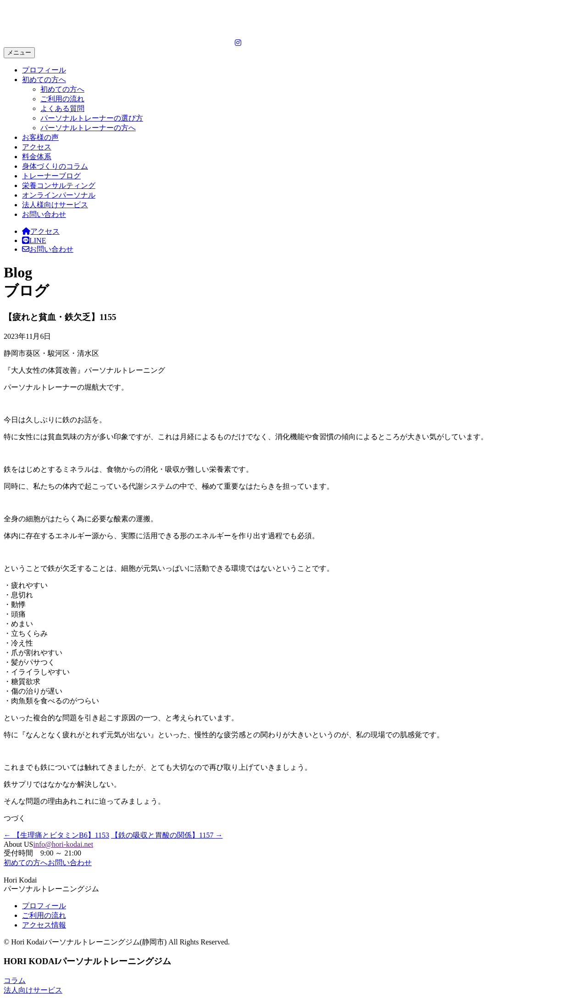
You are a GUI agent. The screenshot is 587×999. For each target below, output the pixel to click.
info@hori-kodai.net (63, 844)
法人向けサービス (33, 990)
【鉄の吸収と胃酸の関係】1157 (166, 835)
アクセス (36, 147)
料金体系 (36, 156)
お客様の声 (40, 137)
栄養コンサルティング (58, 185)
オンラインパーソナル (58, 195)
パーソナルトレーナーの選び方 (91, 118)
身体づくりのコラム (55, 166)
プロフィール (44, 70)
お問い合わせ (44, 214)
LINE (34, 240)
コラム (15, 980)
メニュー (19, 52)
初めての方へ (44, 79)
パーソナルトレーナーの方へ (88, 128)
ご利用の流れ (62, 99)
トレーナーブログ (51, 176)
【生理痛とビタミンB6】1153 (56, 835)
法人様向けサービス (55, 205)
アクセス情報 (44, 925)
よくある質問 (62, 108)
